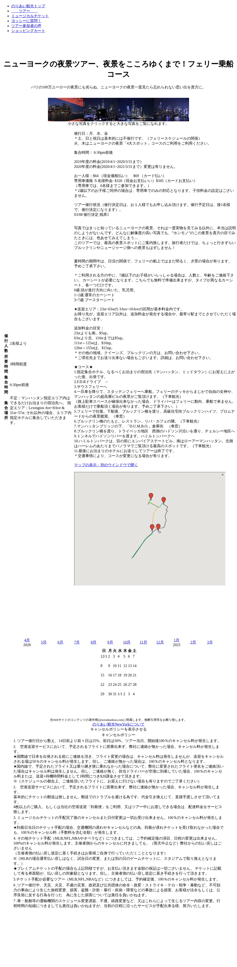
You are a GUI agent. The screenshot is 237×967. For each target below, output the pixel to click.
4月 (27, 640)
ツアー (24, 11)
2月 (193, 642)
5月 (44, 642)
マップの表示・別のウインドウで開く (106, 465)
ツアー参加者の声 (26, 26)
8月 (93, 642)
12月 (160, 642)
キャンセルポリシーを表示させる (118, 729)
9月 (110, 642)
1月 (176, 640)
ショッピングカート (28, 31)
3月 (210, 642)
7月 (77, 642)
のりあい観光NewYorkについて (118, 724)
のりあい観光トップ (28, 6)
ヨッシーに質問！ (26, 21)
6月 (60, 642)
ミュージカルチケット (30, 16)
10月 (126, 642)
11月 (143, 642)
